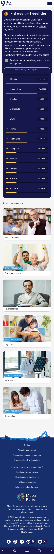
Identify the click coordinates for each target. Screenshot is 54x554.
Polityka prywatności (27, 482)
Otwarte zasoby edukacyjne (27, 477)
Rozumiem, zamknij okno (27, 69)
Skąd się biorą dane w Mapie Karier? (27, 467)
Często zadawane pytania (27, 472)
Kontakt (27, 445)
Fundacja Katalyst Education (27, 460)
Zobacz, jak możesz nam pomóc (27, 455)
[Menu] (49, 3)
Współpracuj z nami (27, 450)
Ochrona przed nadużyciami (27, 487)
